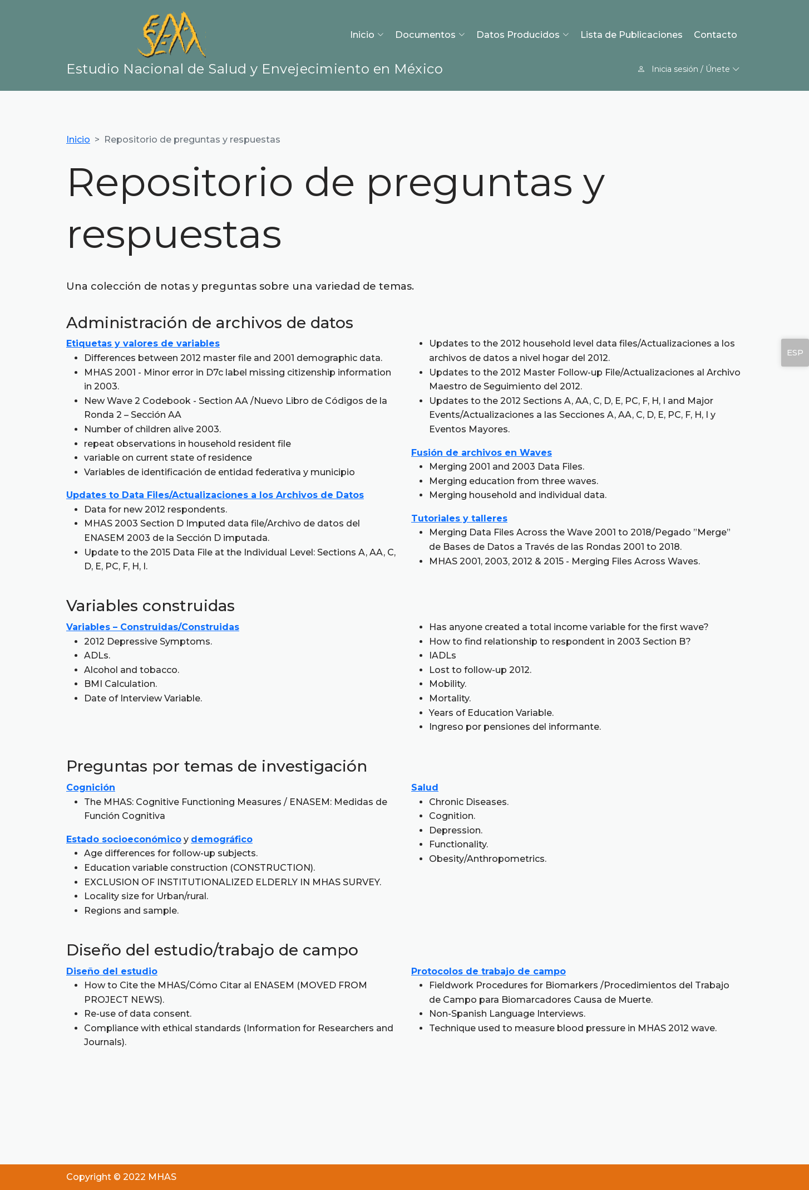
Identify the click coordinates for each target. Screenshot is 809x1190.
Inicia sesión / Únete (688, 69)
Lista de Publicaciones (631, 34)
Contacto (715, 34)
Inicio (78, 139)
